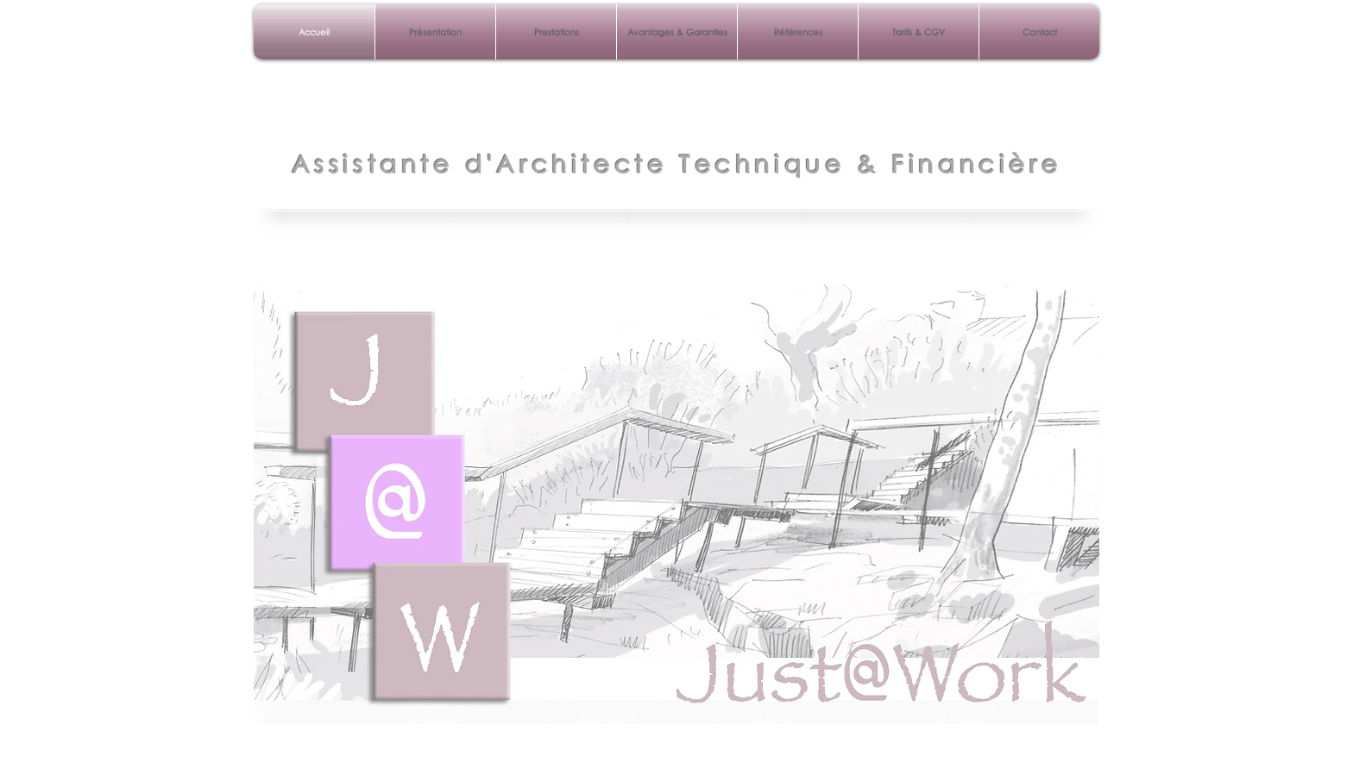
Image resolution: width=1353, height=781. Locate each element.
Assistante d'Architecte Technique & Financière (677, 163)
